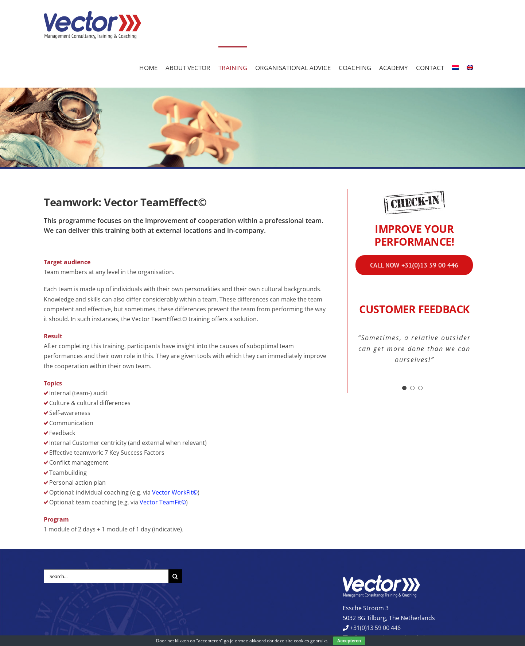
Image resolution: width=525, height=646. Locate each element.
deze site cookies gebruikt (301, 641)
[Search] (175, 576)
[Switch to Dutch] (455, 67)
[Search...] (106, 576)
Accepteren (349, 640)
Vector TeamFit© (163, 502)
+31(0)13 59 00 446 (375, 628)
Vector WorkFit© (175, 492)
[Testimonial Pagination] (404, 388)
